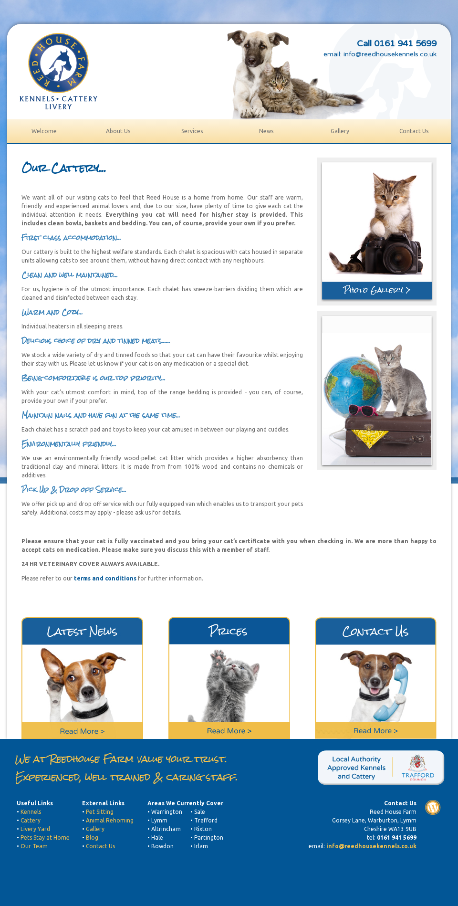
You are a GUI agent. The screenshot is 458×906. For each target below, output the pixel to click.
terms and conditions (105, 578)
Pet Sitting (100, 812)
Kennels (30, 812)
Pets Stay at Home (45, 837)
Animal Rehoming (110, 820)
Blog (92, 837)
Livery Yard (35, 829)
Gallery (95, 829)
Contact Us (100, 846)
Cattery (31, 820)
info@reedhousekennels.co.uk (390, 54)
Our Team (34, 846)
